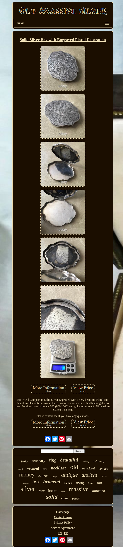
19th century (98, 461)
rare (99, 482)
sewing (80, 482)
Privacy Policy (63, 522)
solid (51, 496)
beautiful (69, 460)
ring (53, 460)
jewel (90, 483)
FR (66, 533)
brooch (52, 491)
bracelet (51, 481)
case (45, 469)
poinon (68, 482)
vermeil (33, 468)
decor (26, 483)
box (36, 481)
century (86, 461)
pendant (88, 468)
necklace (58, 468)
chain (63, 492)
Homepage (63, 511)
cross (65, 498)
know (43, 475)
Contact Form (63, 517)
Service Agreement (63, 527)
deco (104, 476)
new (42, 491)
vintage (103, 468)
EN (60, 533)
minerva (98, 490)
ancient (89, 475)
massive (78, 489)
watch (20, 469)
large (54, 477)
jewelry (24, 461)
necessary (38, 461)
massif (76, 498)
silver (28, 489)
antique (69, 475)
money (27, 474)
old (74, 467)
